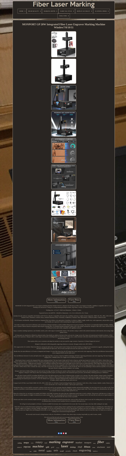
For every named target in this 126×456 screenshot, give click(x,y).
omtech (19, 447)
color (35, 451)
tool (45, 443)
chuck (75, 451)
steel (108, 447)
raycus (27, 446)
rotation (108, 443)
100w (32, 443)
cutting (20, 443)
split (47, 447)
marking (55, 442)
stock (94, 443)
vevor (93, 447)
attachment (101, 447)
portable (68, 451)
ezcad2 (62, 451)
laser (64, 446)
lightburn (95, 451)
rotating (57, 447)
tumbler (49, 451)
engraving (85, 450)
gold (52, 447)
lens (31, 451)
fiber (100, 442)
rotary (39, 442)
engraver (68, 442)
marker (79, 442)
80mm (87, 446)
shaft (80, 447)
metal (42, 450)
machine (38, 446)
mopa (26, 442)
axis (56, 450)
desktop (73, 447)
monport (87, 442)
